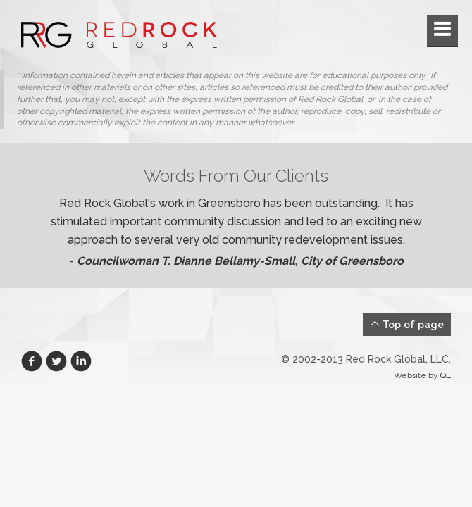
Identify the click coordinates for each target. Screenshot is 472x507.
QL (445, 375)
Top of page (407, 324)
